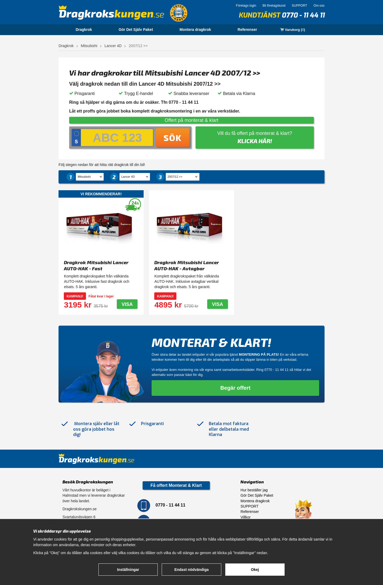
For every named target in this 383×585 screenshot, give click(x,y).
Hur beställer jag (254, 490)
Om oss (319, 5)
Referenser (247, 29)
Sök (173, 137)
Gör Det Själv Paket (136, 29)
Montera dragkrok (195, 29)
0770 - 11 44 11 (303, 15)
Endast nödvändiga (191, 569)
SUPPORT (299, 5)
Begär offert (235, 388)
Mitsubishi (89, 46)
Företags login (246, 5)
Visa (127, 304)
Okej (255, 569)
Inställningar (128, 569)
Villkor (245, 517)
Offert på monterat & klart (191, 120)
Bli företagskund (274, 5)
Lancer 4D (113, 46)
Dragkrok (84, 29)
